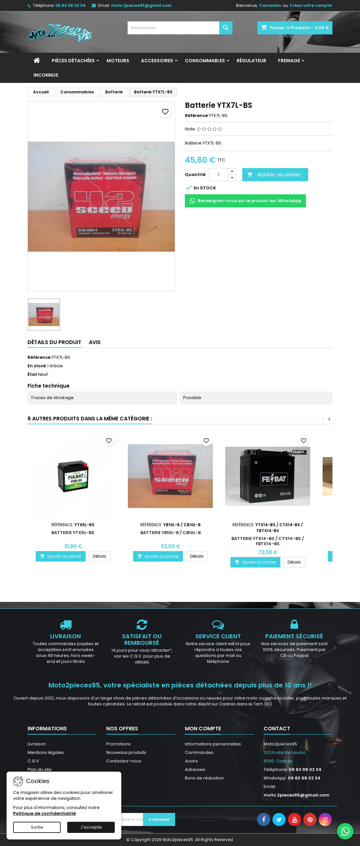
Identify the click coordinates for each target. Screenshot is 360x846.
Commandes (199, 752)
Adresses (195, 769)
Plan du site (40, 769)
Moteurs (118, 60)
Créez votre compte (311, 5)
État (32, 374)
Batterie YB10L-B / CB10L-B (170, 532)
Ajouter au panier (274, 174)
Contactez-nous (123, 761)
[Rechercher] (180, 27)
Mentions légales (46, 752)
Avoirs (191, 761)
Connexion (270, 5)
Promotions (118, 744)
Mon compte (203, 728)
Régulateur (251, 60)
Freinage (289, 60)
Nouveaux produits (126, 752)
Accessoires (157, 60)
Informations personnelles (213, 744)
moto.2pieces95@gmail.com (141, 5)
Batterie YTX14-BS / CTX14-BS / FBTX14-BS (267, 541)
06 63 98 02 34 (70, 5)
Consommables (205, 60)
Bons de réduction (204, 778)
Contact (277, 728)
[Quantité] (219, 174)
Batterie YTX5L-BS (72, 532)
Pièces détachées (73, 60)
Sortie (37, 827)
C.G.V (33, 761)
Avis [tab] (95, 342)
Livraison (37, 744)
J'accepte (91, 827)
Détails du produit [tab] (54, 342)
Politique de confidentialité (44, 813)
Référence (196, 116)
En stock (37, 366)
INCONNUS (45, 75)
